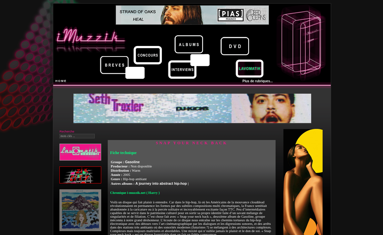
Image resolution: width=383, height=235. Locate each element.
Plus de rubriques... (258, 81)
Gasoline (132, 162)
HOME (61, 81)
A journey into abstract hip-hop (162, 183)
